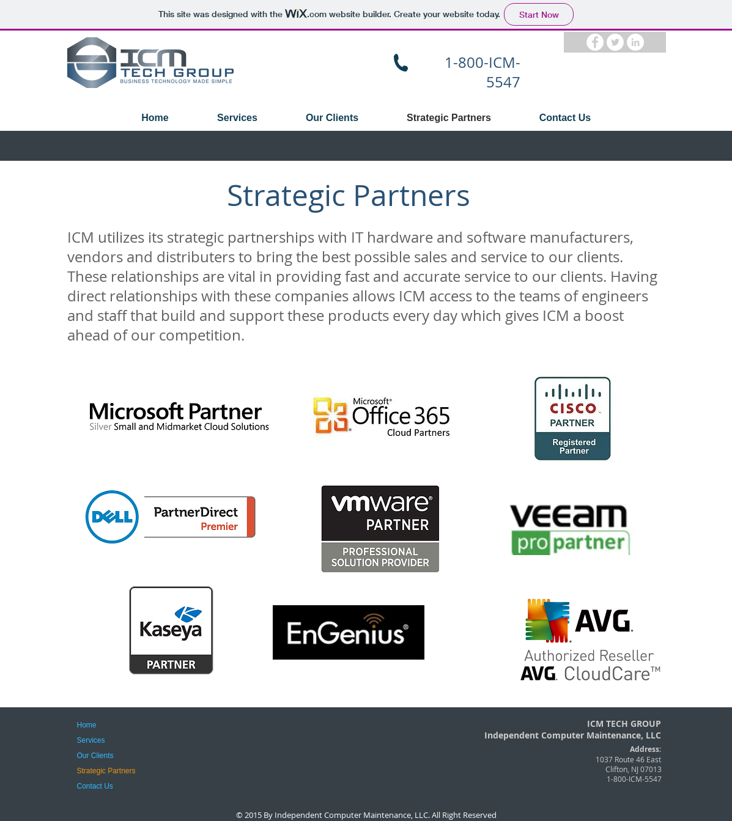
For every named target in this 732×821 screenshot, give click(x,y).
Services (91, 740)
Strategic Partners (106, 771)
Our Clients (95, 755)
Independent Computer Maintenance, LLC (351, 814)
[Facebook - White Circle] (595, 42)
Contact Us (95, 786)
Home (87, 725)
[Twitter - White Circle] (615, 42)
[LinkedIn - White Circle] (635, 42)
